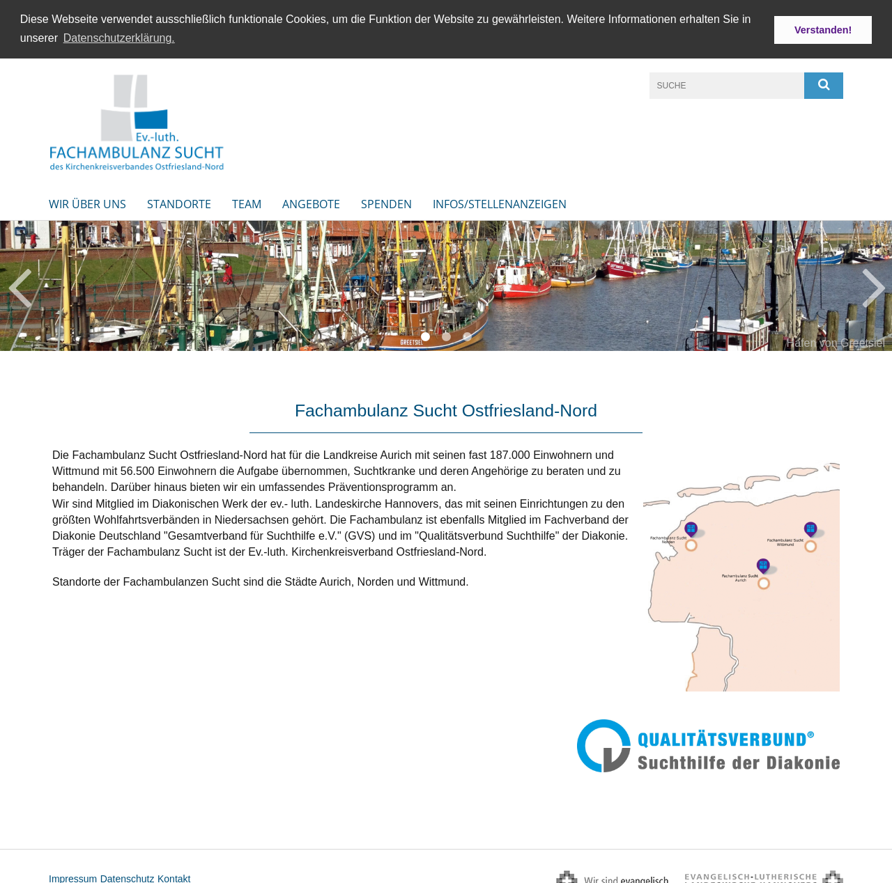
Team (246, 200)
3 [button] (467, 333)
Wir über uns (87, 200)
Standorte (179, 200)
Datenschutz (127, 875)
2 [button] (446, 333)
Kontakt (173, 875)
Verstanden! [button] (823, 30)
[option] (446, 282)
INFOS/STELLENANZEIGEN (500, 200)
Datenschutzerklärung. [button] (119, 38)
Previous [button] (19, 282)
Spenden (386, 200)
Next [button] (874, 282)
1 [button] (425, 333)
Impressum (73, 875)
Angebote (311, 200)
